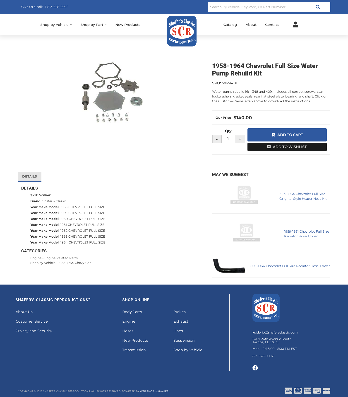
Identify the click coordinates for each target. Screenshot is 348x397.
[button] (269, 7)
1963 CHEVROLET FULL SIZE (82, 236)
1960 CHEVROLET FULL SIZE (82, 219)
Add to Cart (290, 135)
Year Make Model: (45, 207)
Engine (35, 258)
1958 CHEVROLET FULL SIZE (82, 207)
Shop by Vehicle (42, 263)
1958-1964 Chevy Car (74, 263)
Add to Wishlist (290, 147)
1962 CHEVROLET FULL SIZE (82, 231)
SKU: (216, 83)
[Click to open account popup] (295, 24)
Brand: (35, 201)
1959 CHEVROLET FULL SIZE (82, 213)
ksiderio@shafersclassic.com (275, 332)
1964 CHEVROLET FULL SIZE (82, 242)
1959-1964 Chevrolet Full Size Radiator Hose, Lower (290, 266)
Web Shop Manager (154, 391)
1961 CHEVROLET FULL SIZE (82, 225)
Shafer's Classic (54, 201)
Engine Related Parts (61, 258)
